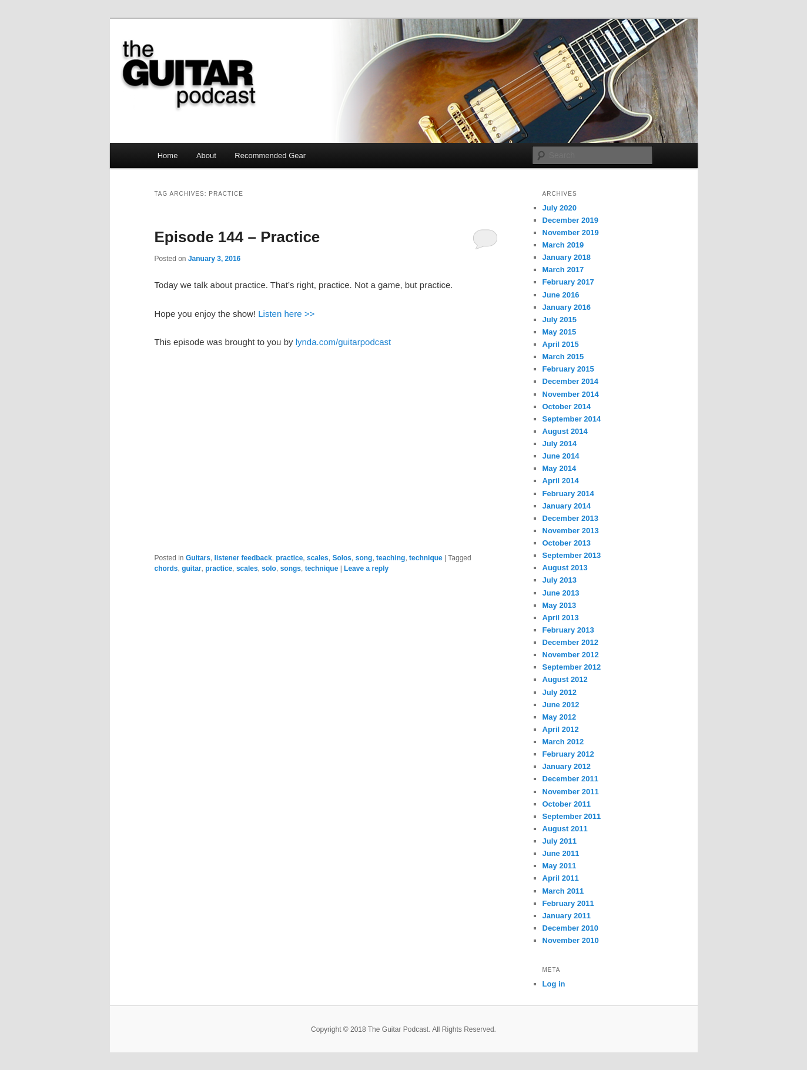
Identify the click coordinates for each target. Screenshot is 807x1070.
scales (318, 558)
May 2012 (560, 717)
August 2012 (565, 679)
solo (269, 568)
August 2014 (565, 431)
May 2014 (560, 468)
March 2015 (563, 356)
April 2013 (561, 617)
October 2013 (567, 543)
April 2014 (561, 480)
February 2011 (568, 903)
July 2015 (560, 319)
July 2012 (560, 692)
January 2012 (567, 766)
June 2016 (561, 294)
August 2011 (565, 828)
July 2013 (560, 580)
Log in (554, 983)
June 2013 (561, 592)
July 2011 (560, 841)
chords (166, 568)
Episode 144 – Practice (237, 237)
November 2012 (571, 654)
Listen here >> (286, 314)
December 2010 (570, 928)
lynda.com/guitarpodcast (343, 342)
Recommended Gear (270, 155)
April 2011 (561, 878)
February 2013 (568, 630)
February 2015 (568, 369)
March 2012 (563, 741)
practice (289, 558)
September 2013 (572, 555)
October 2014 (567, 406)
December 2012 (570, 642)
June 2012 (561, 704)
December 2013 (570, 518)
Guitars (198, 558)
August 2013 (565, 567)
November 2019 (571, 232)
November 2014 (571, 394)
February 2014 (568, 493)
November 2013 (571, 530)
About (206, 155)
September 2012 (572, 667)
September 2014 (572, 418)
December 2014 (570, 381)
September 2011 (572, 816)
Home (168, 155)
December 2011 (570, 778)
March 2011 (563, 891)
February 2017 (568, 281)
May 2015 (560, 331)
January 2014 (567, 505)
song (364, 558)
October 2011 (567, 804)
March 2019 (563, 244)
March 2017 (563, 269)
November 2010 (571, 940)
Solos (341, 558)
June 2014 (561, 456)
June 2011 (561, 853)
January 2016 (567, 307)
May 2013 (560, 605)
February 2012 (568, 754)
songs (290, 568)
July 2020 (560, 207)
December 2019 (570, 220)
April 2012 (561, 729)
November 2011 (571, 791)
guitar (191, 568)
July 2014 (560, 443)
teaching (390, 558)
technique (426, 558)
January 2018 (567, 257)
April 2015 (561, 344)
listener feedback (243, 558)
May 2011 (560, 865)
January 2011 (567, 915)
